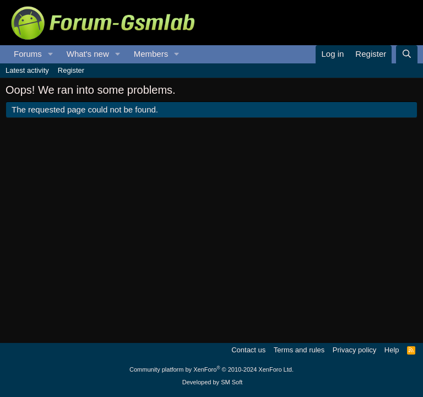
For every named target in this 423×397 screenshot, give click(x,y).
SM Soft (231, 382)
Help (391, 350)
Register (71, 70)
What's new (88, 53)
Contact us (248, 350)
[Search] (406, 54)
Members (151, 53)
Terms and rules (299, 350)
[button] (50, 54)
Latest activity (27, 70)
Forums (28, 53)
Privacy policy (354, 350)
